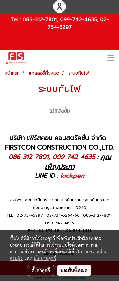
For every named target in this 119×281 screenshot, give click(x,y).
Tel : (16, 19)
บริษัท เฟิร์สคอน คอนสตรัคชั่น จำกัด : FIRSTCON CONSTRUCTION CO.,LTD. (59, 142)
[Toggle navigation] (111, 58)
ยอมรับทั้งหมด (74, 270)
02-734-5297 (30, 215)
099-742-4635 (78, 19)
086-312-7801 (40, 19)
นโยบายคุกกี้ (45, 258)
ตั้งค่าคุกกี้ (41, 270)
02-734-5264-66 (63, 215)
